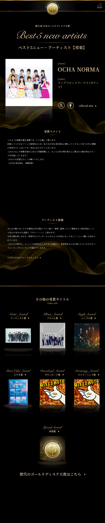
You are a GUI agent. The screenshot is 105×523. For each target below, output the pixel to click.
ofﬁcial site (87, 105)
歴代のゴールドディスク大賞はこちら (52, 474)
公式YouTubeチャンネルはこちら (23, 257)
